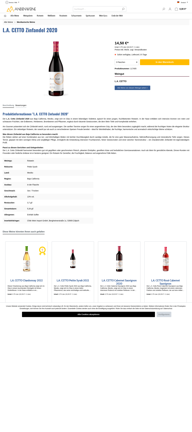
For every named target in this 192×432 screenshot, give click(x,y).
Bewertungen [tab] (21, 105)
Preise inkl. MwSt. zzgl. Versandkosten (131, 50)
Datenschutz (167, 308)
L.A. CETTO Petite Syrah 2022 (73, 280)
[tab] (8, 105)
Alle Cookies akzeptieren (88, 314)
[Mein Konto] (170, 9)
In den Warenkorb (165, 62)
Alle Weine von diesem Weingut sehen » (132, 88)
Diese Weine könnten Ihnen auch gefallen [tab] (24, 232)
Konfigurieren (163, 314)
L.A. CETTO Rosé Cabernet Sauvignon (165, 281)
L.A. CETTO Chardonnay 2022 (26, 280)
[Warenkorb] (180, 9)
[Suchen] (123, 9)
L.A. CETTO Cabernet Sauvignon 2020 (119, 281)
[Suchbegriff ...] (96, 9)
